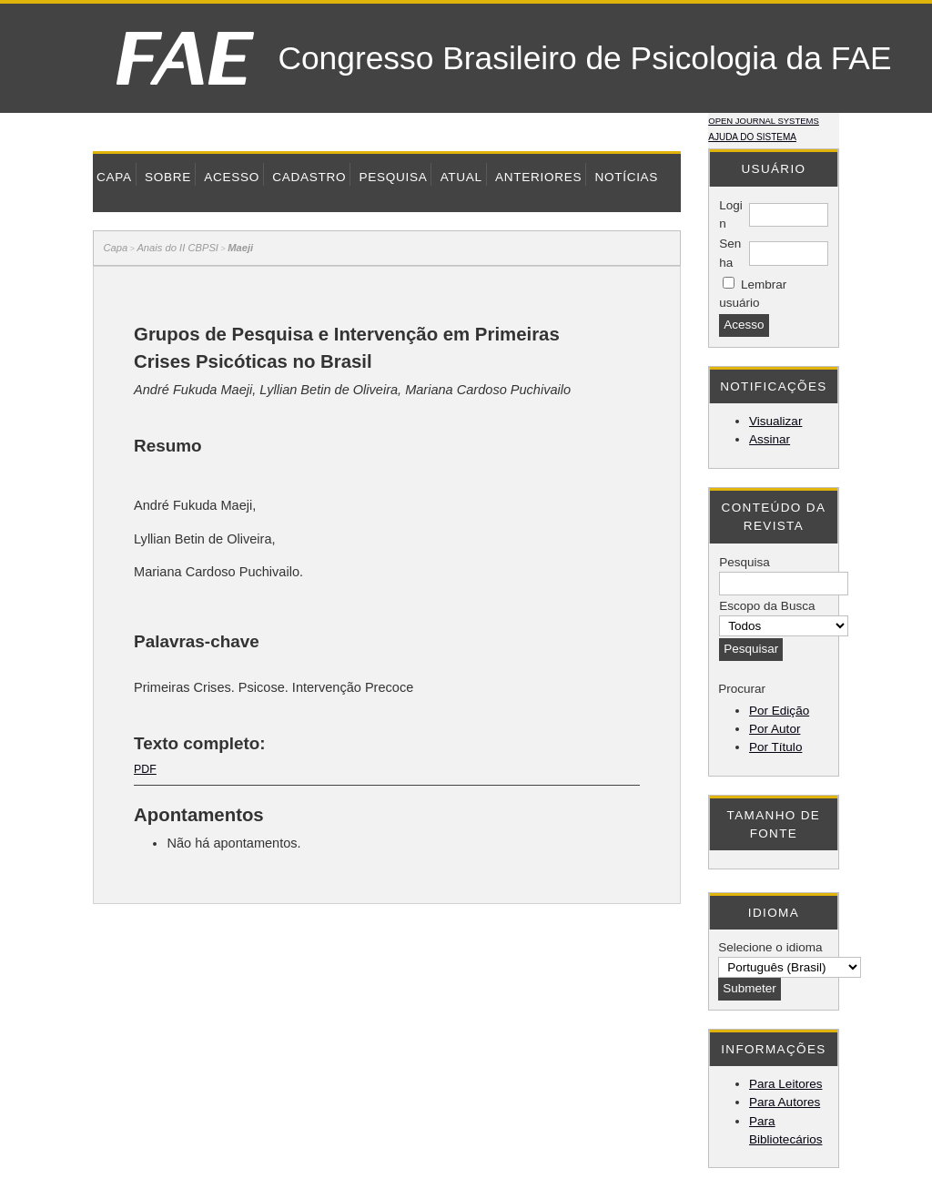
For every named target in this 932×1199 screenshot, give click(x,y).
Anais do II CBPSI (177, 247)
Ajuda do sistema (752, 137)
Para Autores (784, 1102)
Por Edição (779, 710)
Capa (114, 177)
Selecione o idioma (770, 947)
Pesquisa (393, 177)
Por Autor (774, 729)
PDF (145, 769)
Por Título (775, 747)
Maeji (240, 247)
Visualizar (775, 421)
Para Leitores (785, 1084)
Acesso (231, 177)
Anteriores (538, 177)
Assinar (769, 439)
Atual (461, 177)
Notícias (626, 177)
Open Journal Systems (763, 121)
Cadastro (309, 177)
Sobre (168, 177)
